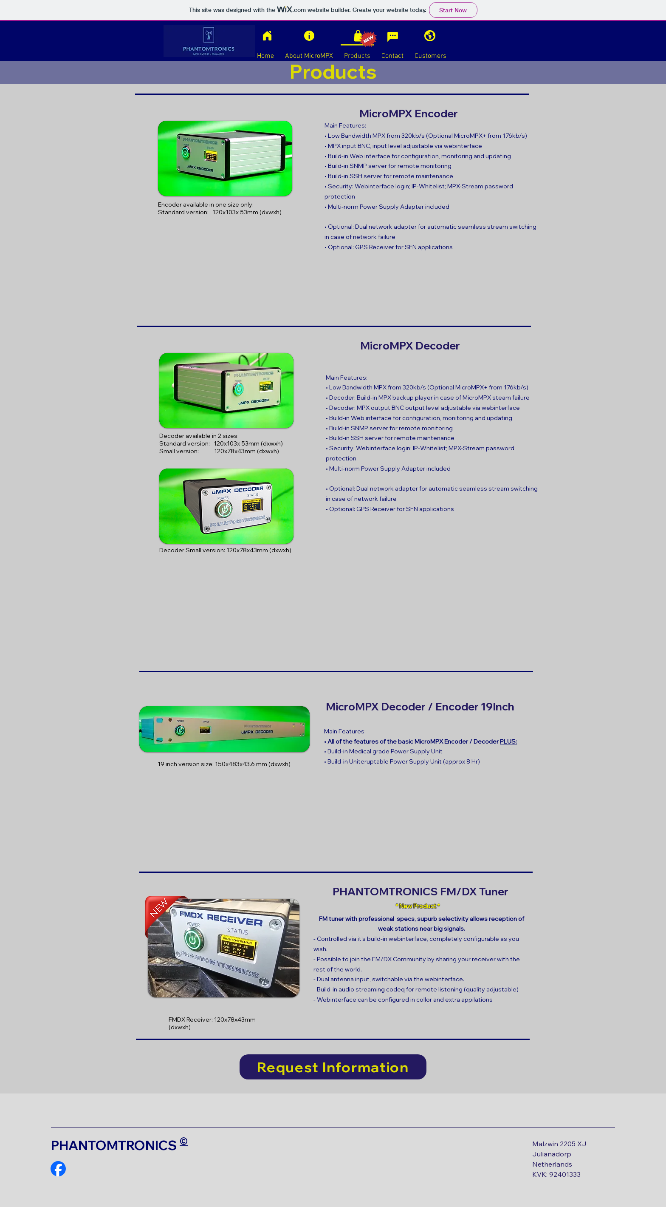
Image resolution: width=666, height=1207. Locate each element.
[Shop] (358, 35)
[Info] (309, 35)
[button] (223, 948)
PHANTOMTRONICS (114, 1145)
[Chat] (392, 36)
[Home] (267, 35)
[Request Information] (333, 1066)
